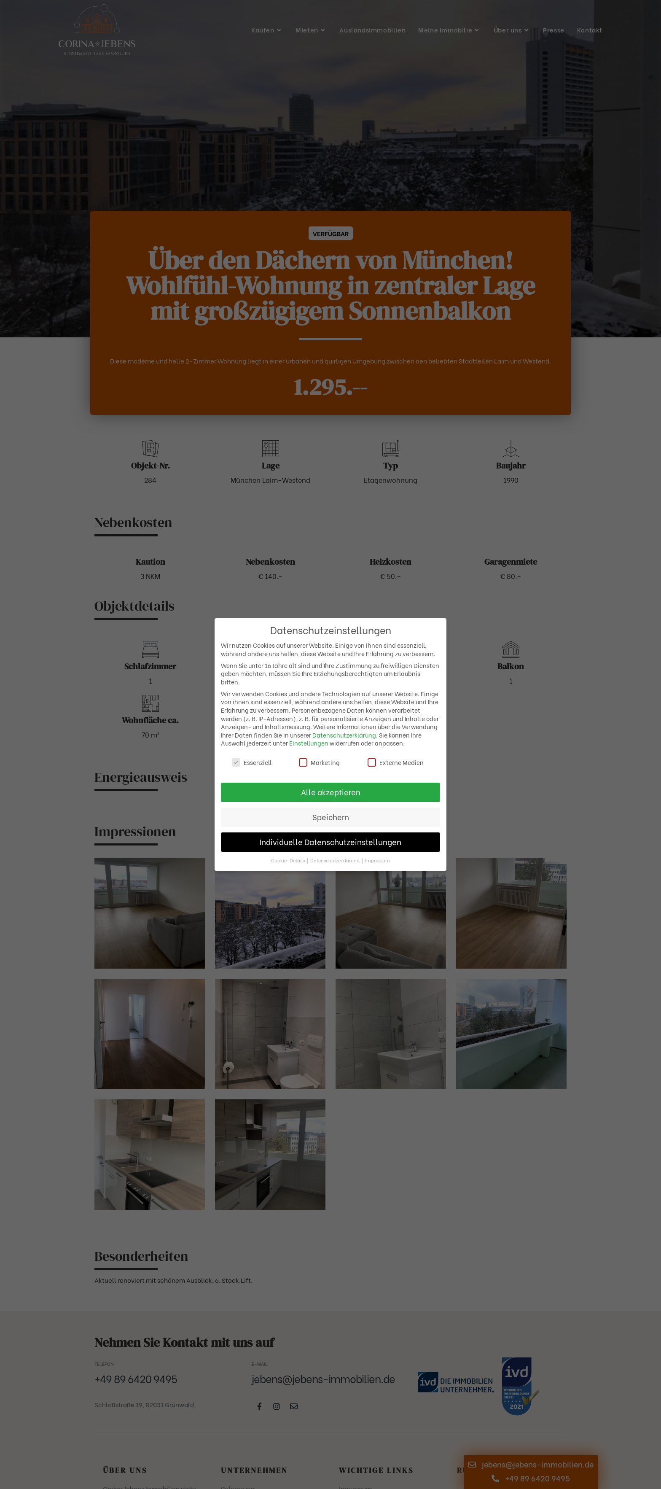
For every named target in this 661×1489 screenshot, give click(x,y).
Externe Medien (396, 762)
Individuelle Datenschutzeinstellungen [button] (330, 841)
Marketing (319, 762)
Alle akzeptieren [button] (330, 791)
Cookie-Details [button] (288, 860)
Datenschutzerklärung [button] (335, 860)
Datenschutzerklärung (344, 734)
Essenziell (251, 762)
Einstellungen (308, 742)
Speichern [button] (330, 816)
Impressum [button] (377, 860)
